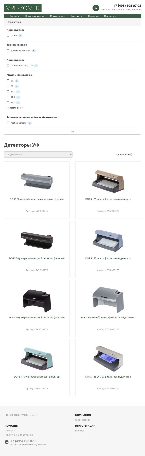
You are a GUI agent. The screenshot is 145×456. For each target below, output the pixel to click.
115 (13, 91)
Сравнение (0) (124, 154)
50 (13, 80)
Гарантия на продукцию (19, 435)
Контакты (77, 16)
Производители (34, 16)
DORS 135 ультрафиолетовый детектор (108, 258)
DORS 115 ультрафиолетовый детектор (108, 376)
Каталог (14, 16)
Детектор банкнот (21, 50)
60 (13, 86)
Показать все (15, 107)
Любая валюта (19, 123)
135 (13, 102)
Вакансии (110, 16)
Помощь (10, 430)
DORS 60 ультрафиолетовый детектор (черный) (37, 317)
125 (13, 97)
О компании (57, 16)
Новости (93, 16)
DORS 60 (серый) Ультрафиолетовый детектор (108, 317)
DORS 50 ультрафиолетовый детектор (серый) (37, 199)
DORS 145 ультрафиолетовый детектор (37, 376)
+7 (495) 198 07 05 (127, 5)
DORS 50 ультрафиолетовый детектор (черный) (37, 258)
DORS (14, 35)
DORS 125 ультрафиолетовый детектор (108, 199)
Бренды (79, 430)
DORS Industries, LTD (22, 65)
